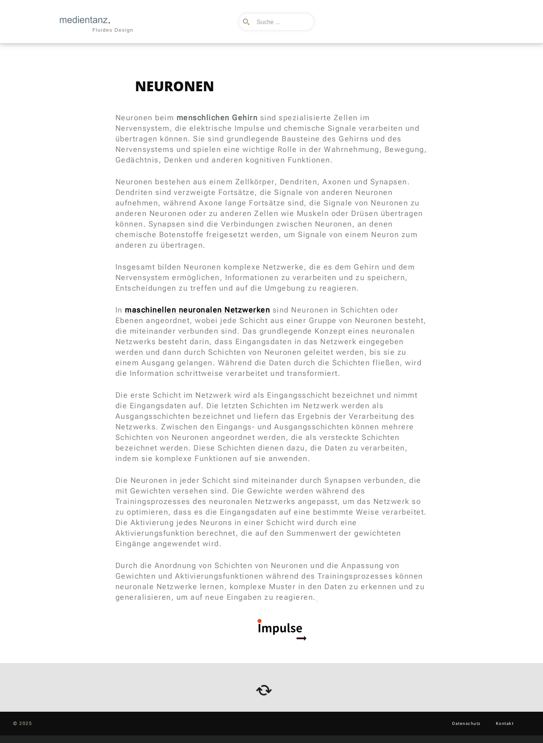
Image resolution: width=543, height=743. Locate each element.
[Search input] (282, 22)
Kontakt (505, 723)
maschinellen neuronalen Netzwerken (197, 309)
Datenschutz (466, 723)
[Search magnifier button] (247, 22)
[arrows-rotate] (264, 690)
